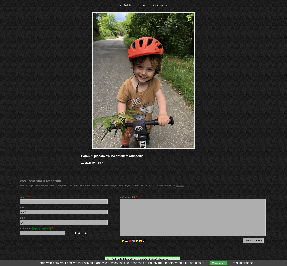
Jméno (23, 197)
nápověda (180, 185)
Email (23, 218)
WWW (23, 207)
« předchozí (127, 5)
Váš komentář (127, 197)
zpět (142, 5)
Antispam (35, 228)
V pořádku (218, 263)
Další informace (242, 262)
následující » (159, 5)
